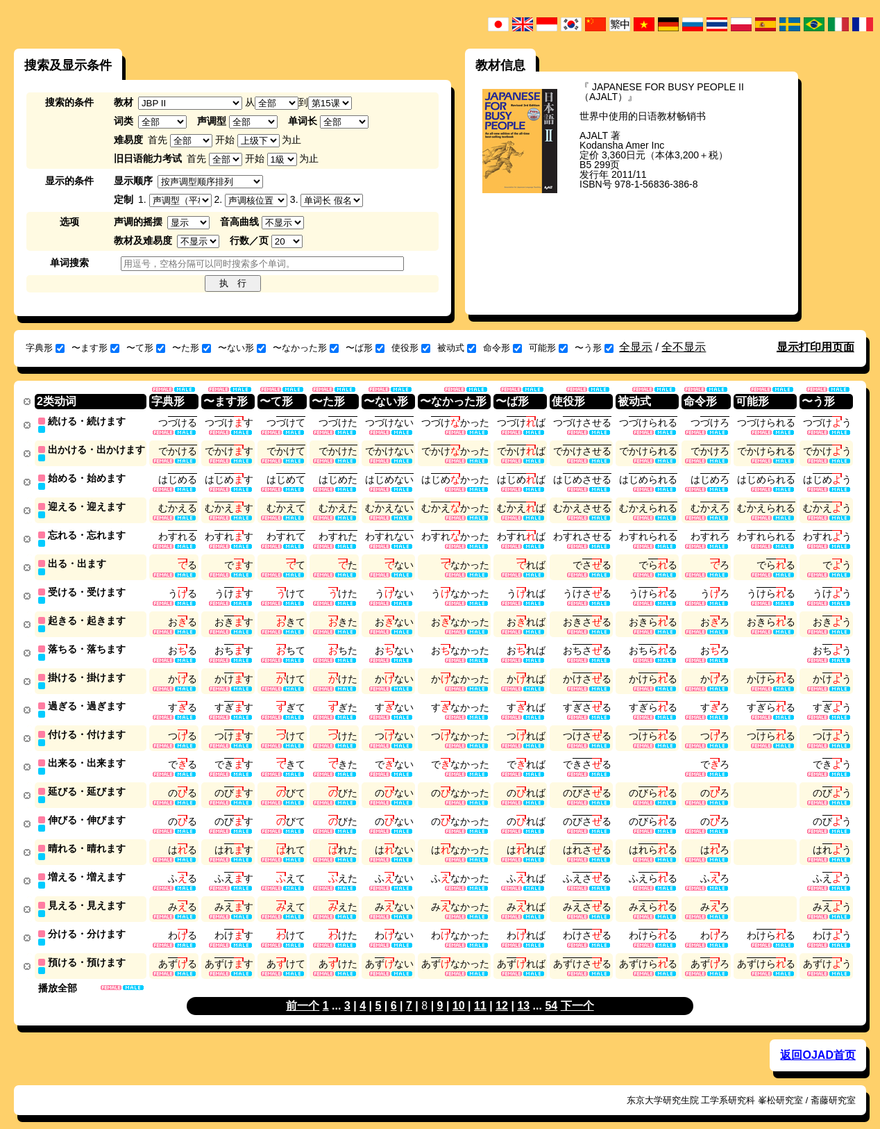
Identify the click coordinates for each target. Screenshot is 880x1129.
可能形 (548, 348)
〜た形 (191, 348)
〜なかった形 (306, 348)
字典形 (45, 348)
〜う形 (594, 348)
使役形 (410, 348)
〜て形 (145, 348)
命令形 (502, 348)
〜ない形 (242, 348)
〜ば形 (365, 348)
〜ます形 (95, 348)
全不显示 (683, 347)
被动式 (456, 348)
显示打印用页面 (815, 347)
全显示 (635, 347)
